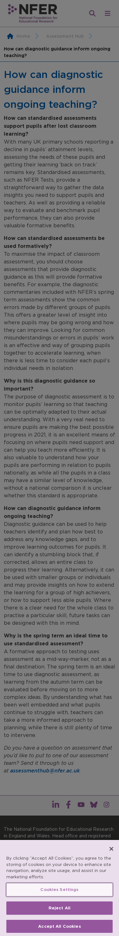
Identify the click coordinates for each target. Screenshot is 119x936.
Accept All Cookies (59, 928)
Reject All (59, 910)
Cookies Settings (59, 891)
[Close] (111, 851)
